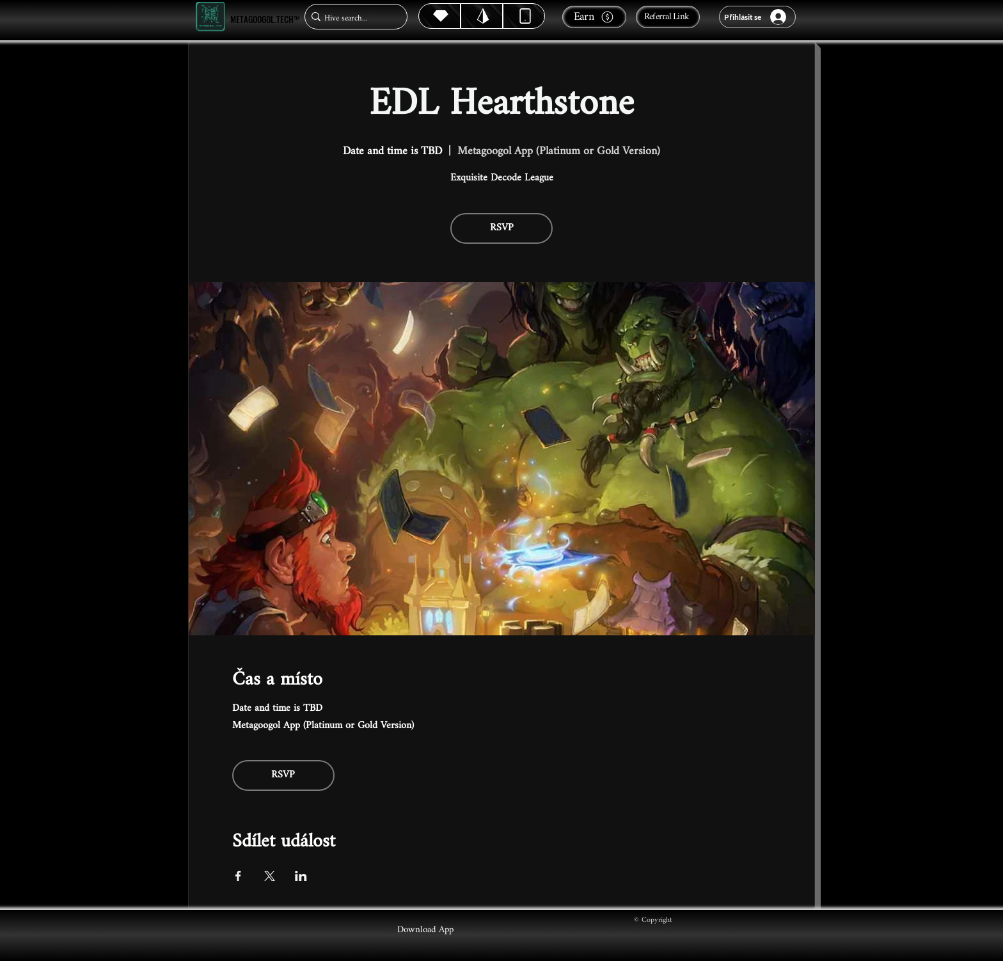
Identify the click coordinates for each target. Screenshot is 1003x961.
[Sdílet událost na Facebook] (238, 876)
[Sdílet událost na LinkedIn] (301, 876)
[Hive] (439, 16)
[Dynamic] (524, 16)
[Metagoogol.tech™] (210, 17)
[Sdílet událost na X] (270, 876)
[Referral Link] (668, 17)
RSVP (502, 228)
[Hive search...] (352, 18)
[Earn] (594, 17)
